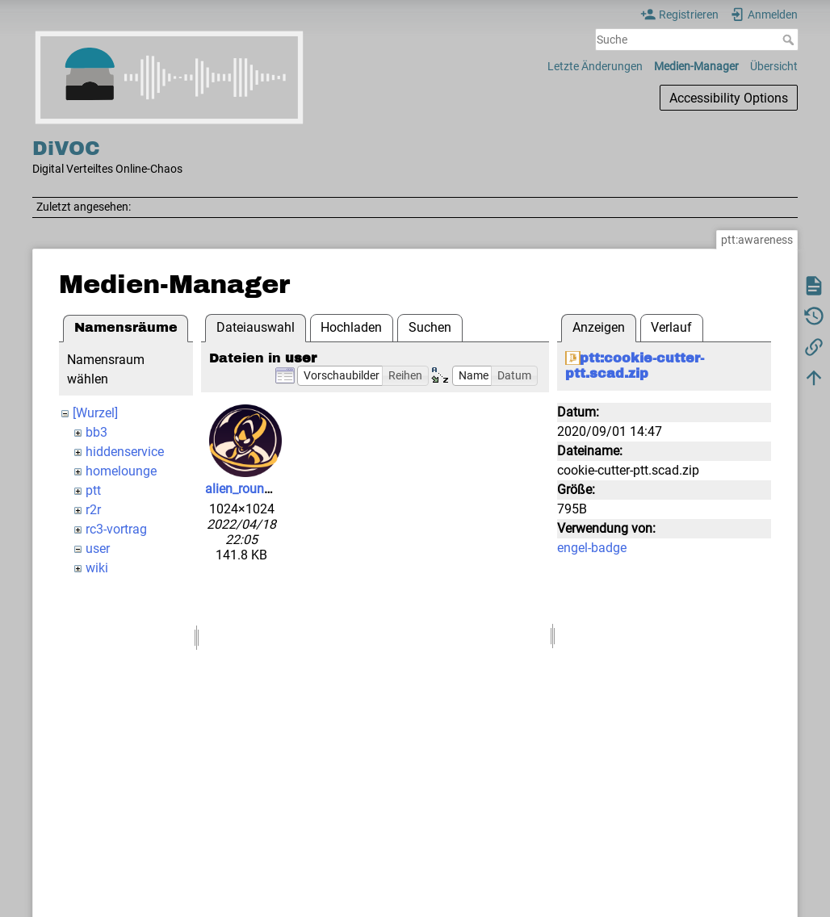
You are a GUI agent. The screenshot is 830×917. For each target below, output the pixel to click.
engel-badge (592, 547)
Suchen (430, 327)
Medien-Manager (696, 66)
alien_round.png (250, 488)
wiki (97, 568)
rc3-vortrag (116, 529)
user (98, 548)
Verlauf (671, 327)
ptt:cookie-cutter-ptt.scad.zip (634, 365)
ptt (93, 490)
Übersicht (774, 66)
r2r (93, 509)
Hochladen (351, 327)
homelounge (121, 471)
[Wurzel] (95, 413)
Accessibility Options (728, 98)
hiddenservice (125, 451)
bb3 (96, 432)
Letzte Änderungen (595, 66)
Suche (790, 39)
